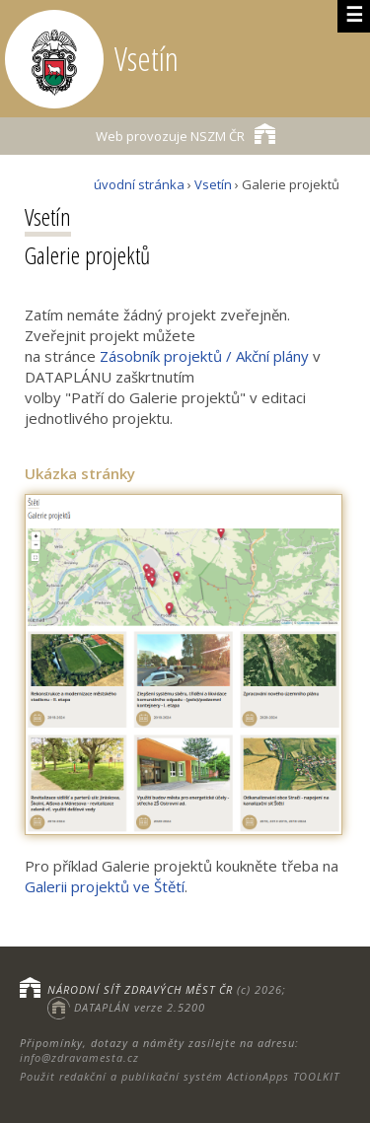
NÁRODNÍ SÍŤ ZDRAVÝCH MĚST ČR (140, 989)
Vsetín (213, 184)
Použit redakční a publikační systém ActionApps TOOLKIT (179, 1076)
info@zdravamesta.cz (79, 1057)
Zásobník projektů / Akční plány (204, 356)
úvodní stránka (139, 184)
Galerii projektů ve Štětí (105, 886)
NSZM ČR (185, 133)
